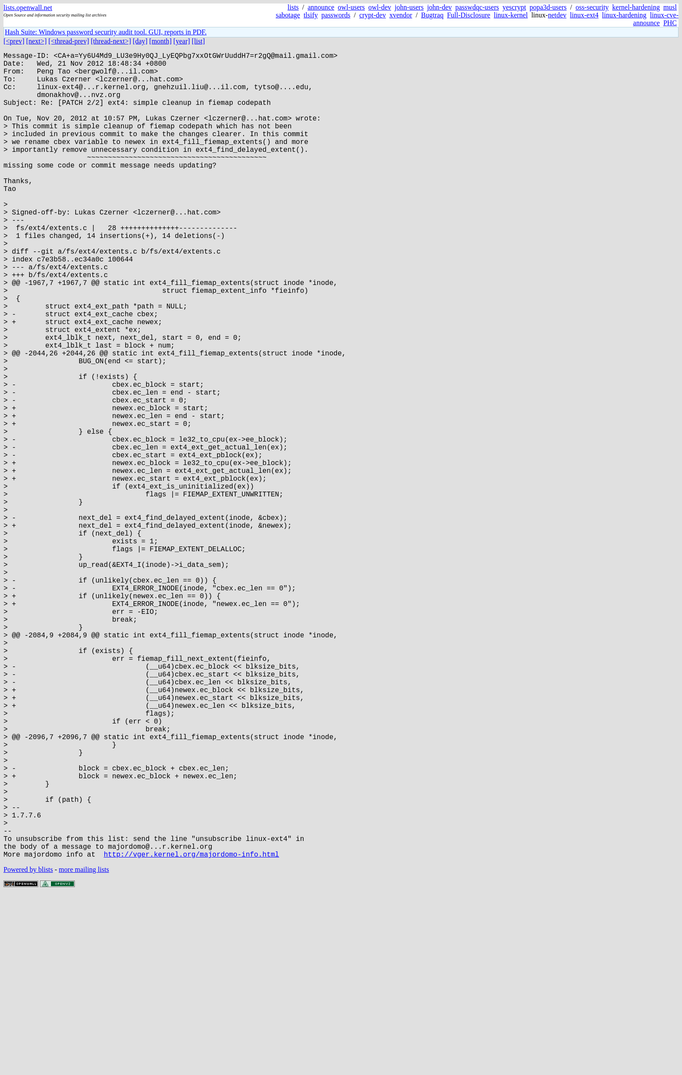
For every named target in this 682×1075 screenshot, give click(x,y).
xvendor (400, 15)
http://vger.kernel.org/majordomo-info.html (191, 1033)
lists (293, 7)
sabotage (288, 15)
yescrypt (514, 7)
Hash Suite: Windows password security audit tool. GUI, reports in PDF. (106, 32)
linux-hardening (624, 15)
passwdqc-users (477, 7)
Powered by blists (28, 1048)
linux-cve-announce (656, 19)
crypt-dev (372, 15)
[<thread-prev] (68, 41)
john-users (409, 7)
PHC (670, 23)
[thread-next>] (111, 41)
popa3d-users (547, 7)
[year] (182, 41)
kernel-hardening (636, 7)
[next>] (36, 41)
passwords (336, 15)
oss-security (591, 7)
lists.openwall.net (27, 7)
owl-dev (379, 7)
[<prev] (13, 41)
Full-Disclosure (469, 15)
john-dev (439, 7)
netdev (557, 15)
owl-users (351, 7)
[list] (198, 41)
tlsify (311, 15)
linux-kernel (511, 15)
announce (321, 7)
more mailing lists (84, 1048)
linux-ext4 (584, 15)
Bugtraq (432, 15)
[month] (160, 41)
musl (670, 7)
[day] (140, 41)
